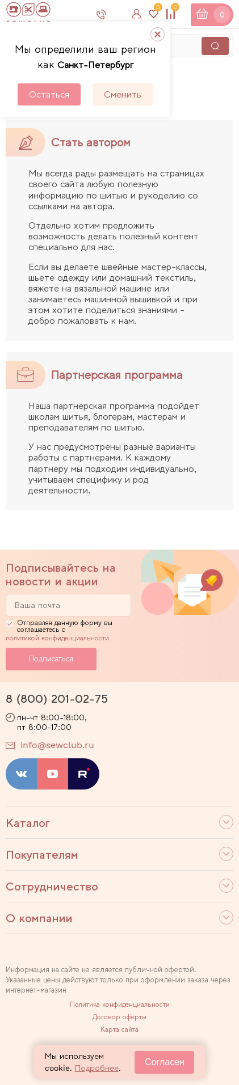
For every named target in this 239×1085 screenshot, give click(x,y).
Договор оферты (119, 1017)
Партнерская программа (117, 375)
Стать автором (91, 142)
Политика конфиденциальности (120, 1004)
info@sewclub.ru (57, 745)
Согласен (165, 1062)
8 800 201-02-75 (116, 14)
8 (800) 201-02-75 (57, 698)
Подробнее (97, 1068)
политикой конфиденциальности (57, 638)
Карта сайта (119, 1029)
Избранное (157, 10)
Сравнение (174, 10)
